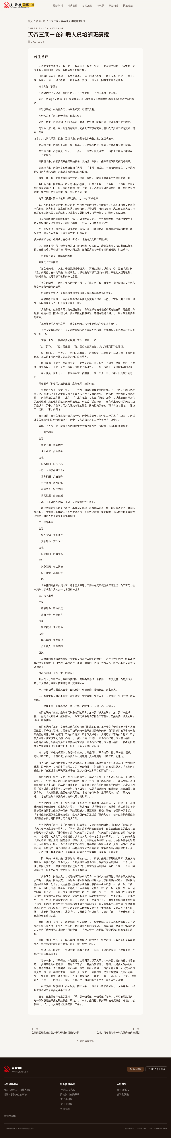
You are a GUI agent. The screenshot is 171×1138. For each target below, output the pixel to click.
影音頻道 (113, 5)
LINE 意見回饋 (156, 1069)
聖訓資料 (58, 5)
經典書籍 (72, 5)
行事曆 (100, 5)
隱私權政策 (130, 1128)
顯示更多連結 (12, 1115)
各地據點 (135, 1069)
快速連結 (128, 5)
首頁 (30, 21)
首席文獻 (87, 5)
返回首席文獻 (85, 1040)
